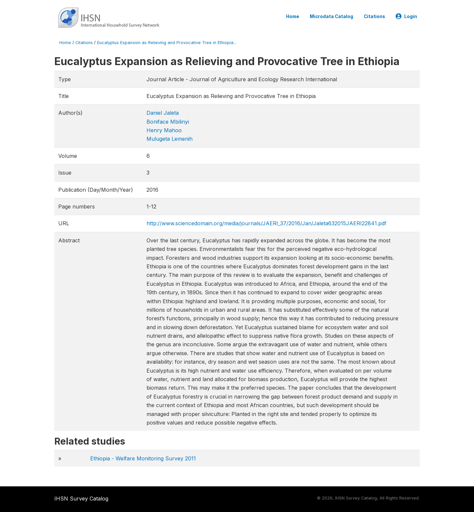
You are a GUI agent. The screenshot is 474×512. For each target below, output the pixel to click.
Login (406, 16)
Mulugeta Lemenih (169, 138)
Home (292, 16)
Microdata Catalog (331, 16)
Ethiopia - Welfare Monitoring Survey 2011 (143, 458)
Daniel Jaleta (162, 113)
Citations (374, 16)
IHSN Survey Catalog (81, 498)
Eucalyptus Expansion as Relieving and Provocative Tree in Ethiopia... (166, 42)
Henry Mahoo (164, 130)
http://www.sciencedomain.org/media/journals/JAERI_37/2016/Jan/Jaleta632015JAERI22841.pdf (266, 223)
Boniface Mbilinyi (167, 121)
